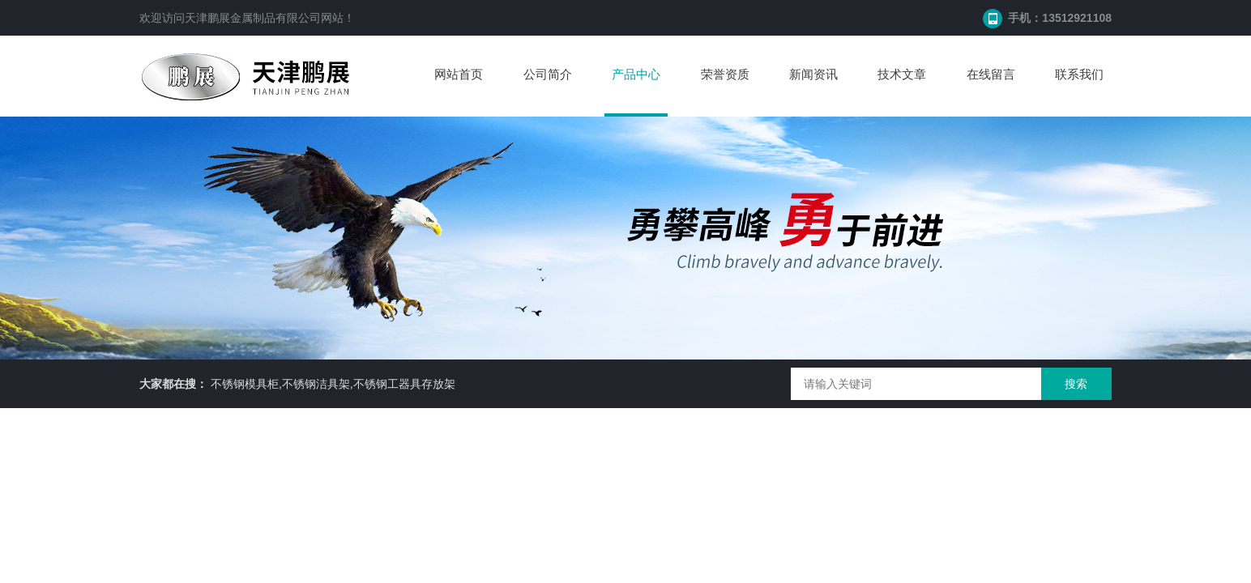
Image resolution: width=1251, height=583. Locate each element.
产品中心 (636, 74)
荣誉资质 (725, 74)
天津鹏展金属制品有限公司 (253, 17)
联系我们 (1079, 74)
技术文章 (901, 74)
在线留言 (991, 74)
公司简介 (547, 74)
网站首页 (458, 74)
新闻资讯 (813, 74)
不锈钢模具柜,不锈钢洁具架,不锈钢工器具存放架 (333, 383)
